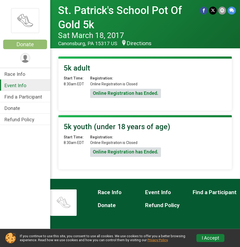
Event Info (15, 85)
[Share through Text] (232, 10)
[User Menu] (25, 58)
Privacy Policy (157, 240)
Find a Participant (23, 97)
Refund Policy (19, 119)
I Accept (210, 238)
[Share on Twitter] (213, 10)
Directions (139, 43)
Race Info (14, 74)
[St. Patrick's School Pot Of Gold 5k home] (25, 20)
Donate (25, 44)
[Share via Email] (222, 10)
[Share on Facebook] (203, 10)
